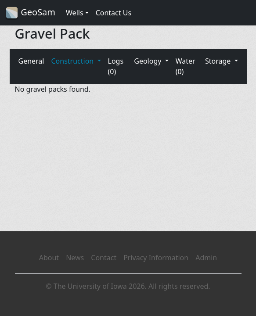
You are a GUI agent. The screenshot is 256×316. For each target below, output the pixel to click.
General (31, 61)
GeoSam (30, 13)
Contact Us (113, 13)
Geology (148, 61)
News (75, 257)
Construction (73, 61)
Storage (219, 61)
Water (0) (185, 66)
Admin (206, 257)
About (49, 257)
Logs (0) (116, 66)
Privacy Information (155, 257)
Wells (74, 13)
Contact (103, 257)
